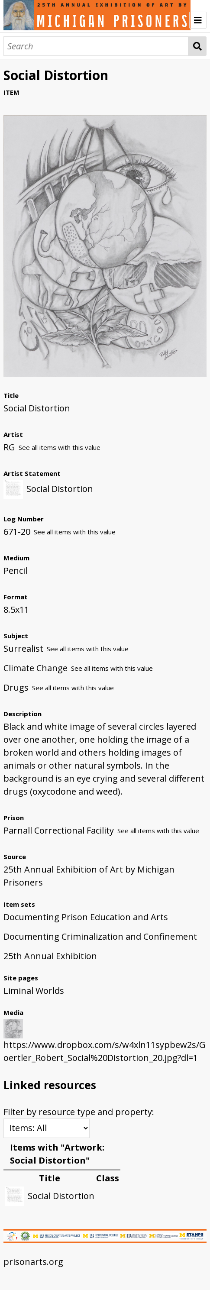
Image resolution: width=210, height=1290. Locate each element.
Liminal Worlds (33, 990)
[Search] (95, 46)
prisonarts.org (33, 1261)
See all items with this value (59, 447)
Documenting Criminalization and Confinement (100, 936)
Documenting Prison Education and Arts (85, 917)
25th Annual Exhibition (50, 956)
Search (197, 46)
